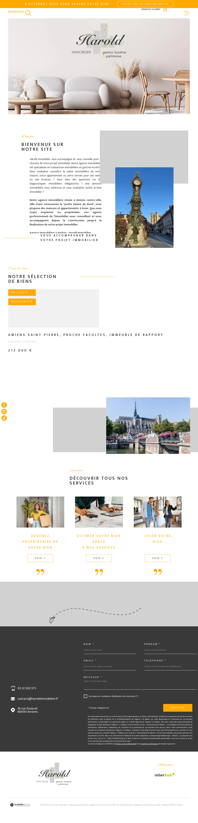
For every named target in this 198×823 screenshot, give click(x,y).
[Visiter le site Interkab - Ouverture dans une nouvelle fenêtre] (165, 774)
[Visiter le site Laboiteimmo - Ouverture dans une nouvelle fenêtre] (20, 805)
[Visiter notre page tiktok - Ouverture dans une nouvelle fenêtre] (4, 418)
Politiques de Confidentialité (126, 743)
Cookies (179, 805)
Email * (90, 660)
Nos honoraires (103, 805)
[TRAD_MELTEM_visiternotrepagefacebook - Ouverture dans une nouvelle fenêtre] (4, 405)
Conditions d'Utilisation (149, 743)
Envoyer (178, 708)
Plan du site (117, 805)
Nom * (89, 644)
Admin (146, 805)
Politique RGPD (167, 805)
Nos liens (155, 805)
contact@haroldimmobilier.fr (37, 698)
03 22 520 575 (26, 688)
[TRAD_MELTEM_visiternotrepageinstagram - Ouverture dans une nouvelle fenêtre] (4, 411)
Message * (93, 677)
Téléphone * (155, 660)
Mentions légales (132, 805)
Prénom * (152, 644)
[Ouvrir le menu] (187, 13)
